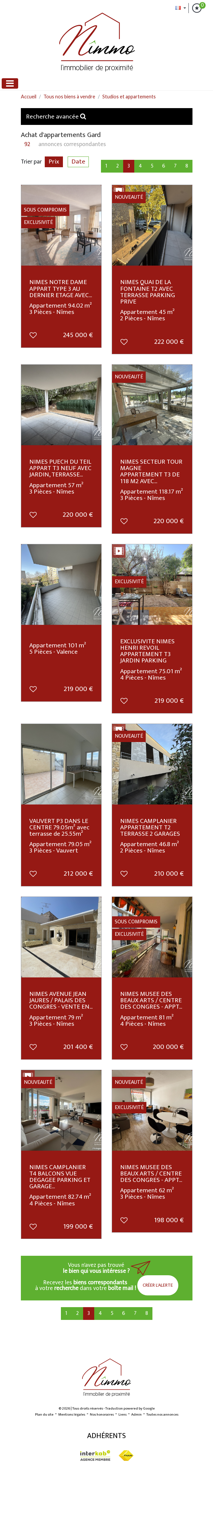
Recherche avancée (56, 116)
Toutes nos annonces (162, 1415)
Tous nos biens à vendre (69, 96)
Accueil (28, 96)
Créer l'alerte (158, 1285)
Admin (136, 1415)
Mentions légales (71, 1415)
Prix (53, 161)
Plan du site (44, 1415)
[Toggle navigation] (10, 83)
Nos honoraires (102, 1415)
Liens (122, 1415)
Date (78, 161)
